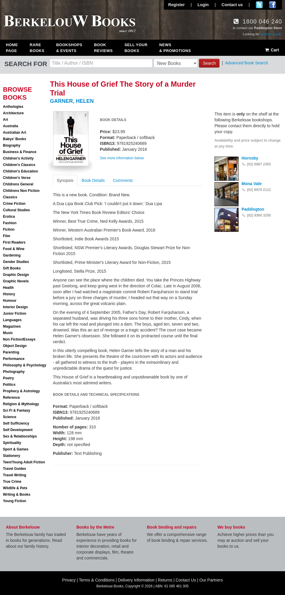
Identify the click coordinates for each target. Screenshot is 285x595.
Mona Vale (251, 183)
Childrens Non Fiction (21, 191)
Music (8, 333)
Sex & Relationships (20, 436)
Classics (10, 197)
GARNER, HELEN (72, 101)
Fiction (8, 229)
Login (203, 4)
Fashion (9, 223)
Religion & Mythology (21, 404)
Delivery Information (136, 580)
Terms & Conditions (97, 580)
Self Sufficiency (16, 423)
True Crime (12, 482)
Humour (9, 301)
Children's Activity (18, 158)
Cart (271, 50)
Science (9, 417)
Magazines (12, 326)
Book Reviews (103, 48)
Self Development (18, 430)
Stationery (11, 456)
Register (176, 4)
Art (5, 120)
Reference (11, 397)
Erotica (9, 216)
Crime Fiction (14, 204)
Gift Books (12, 268)
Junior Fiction (14, 313)
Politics (9, 385)
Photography (14, 372)
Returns (165, 580)
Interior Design (15, 307)
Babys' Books (14, 139)
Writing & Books (16, 494)
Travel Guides (14, 469)
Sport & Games (15, 449)
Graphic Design (16, 275)
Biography (11, 145)
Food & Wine (13, 249)
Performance (13, 359)
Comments (123, 180)
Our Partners (211, 580)
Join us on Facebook (272, 4)
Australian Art (14, 132)
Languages (12, 320)
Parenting (11, 352)
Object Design (15, 346)
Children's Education (20, 171)
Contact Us (186, 580)
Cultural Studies (16, 210)
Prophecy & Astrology (21, 391)
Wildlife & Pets (15, 488)
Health (8, 288)
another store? (271, 34)
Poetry (8, 378)
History (9, 294)
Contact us (232, 4)
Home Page (12, 48)
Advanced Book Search (246, 63)
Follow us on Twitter (259, 4)
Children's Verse (17, 178)
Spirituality (12, 443)
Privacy (69, 580)
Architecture (13, 113)
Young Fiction (14, 501)
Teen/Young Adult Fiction (24, 462)
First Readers (14, 242)
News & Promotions (175, 48)
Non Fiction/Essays (19, 339)
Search (209, 63)
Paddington (253, 209)
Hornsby (250, 158)
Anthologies (13, 107)
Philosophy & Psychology (24, 365)
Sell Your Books (136, 48)
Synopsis (65, 180)
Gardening (12, 255)
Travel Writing (14, 475)
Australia (10, 126)
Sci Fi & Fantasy (16, 410)
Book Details (93, 180)
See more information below (122, 158)
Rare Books (37, 48)
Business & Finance (19, 152)
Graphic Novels (16, 281)
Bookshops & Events (69, 48)
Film (6, 236)
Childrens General (18, 184)
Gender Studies (16, 262)
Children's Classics (19, 165)
